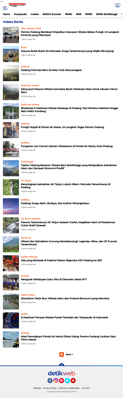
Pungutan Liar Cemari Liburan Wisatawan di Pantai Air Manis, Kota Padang (67, 146)
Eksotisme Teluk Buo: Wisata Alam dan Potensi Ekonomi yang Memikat (65, 298)
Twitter (69, 382)
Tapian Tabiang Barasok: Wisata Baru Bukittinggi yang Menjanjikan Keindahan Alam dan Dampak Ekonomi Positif (69, 167)
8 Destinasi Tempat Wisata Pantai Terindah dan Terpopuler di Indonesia (64, 317)
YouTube (75, 382)
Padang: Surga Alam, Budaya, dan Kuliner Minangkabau (55, 203)
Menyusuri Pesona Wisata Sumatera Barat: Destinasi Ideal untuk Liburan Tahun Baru (69, 91)
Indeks (35, 14)
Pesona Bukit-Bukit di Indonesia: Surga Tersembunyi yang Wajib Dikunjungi (67, 51)
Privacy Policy (50, 388)
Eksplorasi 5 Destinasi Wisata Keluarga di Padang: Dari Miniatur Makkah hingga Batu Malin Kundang (69, 110)
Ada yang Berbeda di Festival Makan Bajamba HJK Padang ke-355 (61, 260)
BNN (78, 14)
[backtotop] (61, 366)
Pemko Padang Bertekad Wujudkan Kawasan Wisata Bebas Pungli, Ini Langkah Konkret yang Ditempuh (70, 33)
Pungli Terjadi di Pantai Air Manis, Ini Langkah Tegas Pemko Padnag (62, 127)
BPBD (88, 14)
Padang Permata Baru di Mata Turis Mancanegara (51, 70)
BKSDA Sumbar (52, 14)
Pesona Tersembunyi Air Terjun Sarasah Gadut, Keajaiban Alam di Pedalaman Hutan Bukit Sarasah (68, 224)
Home (6, 14)
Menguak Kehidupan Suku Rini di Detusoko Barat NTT (54, 279)
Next (69, 354)
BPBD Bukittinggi (106, 14)
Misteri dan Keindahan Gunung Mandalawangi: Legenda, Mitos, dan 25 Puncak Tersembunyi (69, 243)
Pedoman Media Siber (69, 388)
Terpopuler (20, 14)
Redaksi (37, 388)
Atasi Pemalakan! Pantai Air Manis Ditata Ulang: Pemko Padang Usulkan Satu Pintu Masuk (68, 338)
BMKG (68, 14)
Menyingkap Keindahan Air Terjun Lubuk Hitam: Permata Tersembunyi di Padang (65, 186)
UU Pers (86, 388)
